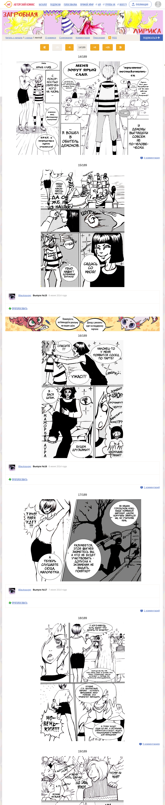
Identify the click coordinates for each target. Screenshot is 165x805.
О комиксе (50, 37)
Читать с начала (13, 37)
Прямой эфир (87, 4)
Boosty (123, 4)
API (99, 4)
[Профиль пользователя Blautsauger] (12, 297)
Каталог (43, 4)
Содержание (66, 37)
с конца (29, 37)
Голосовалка (70, 4)
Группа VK (110, 4)
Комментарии (83, 37)
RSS (114, 37)
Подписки (55, 4)
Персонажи (99, 37)
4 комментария (152, 157)
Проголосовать (19, 308)
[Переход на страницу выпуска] (82, 108)
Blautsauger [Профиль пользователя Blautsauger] (24, 295)
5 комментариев (151, 744)
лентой (38, 37)
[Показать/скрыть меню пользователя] (158, 4)
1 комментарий (152, 487)
